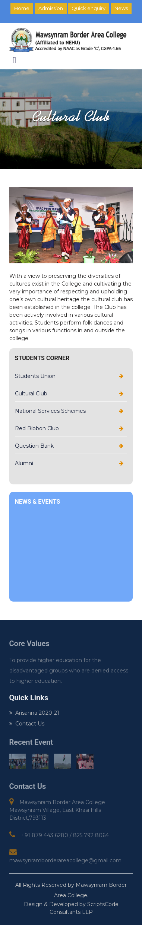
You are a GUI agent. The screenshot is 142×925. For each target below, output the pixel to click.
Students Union (35, 376)
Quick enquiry (88, 8)
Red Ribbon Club (37, 428)
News (121, 8)
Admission (50, 8)
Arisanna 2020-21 (34, 713)
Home (21, 8)
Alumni (24, 463)
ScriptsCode (103, 904)
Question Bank (34, 445)
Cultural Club (31, 393)
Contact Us (26, 723)
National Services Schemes (50, 411)
